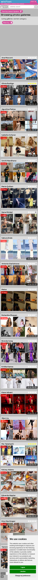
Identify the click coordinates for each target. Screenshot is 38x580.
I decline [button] (22, 571)
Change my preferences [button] (22, 575)
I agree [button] (23, 567)
